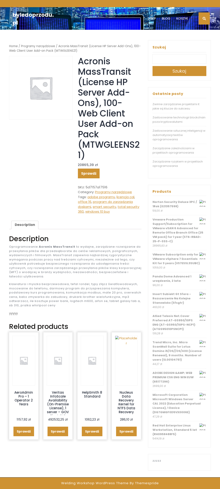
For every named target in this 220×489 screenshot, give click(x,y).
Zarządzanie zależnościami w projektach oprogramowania (174, 150)
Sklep (152, 18)
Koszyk (182, 18)
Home (13, 46)
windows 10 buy (97, 211)
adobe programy (101, 197)
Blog (166, 18)
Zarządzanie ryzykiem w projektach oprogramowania (178, 163)
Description (25, 224)
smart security (104, 206)
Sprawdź (88, 173)
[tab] (24, 225)
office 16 (84, 201)
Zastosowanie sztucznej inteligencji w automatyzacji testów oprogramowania (179, 135)
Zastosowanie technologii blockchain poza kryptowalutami (179, 119)
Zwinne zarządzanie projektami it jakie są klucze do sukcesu (176, 106)
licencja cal (125, 197)
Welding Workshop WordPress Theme (95, 483)
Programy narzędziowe (38, 46)
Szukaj (159, 47)
